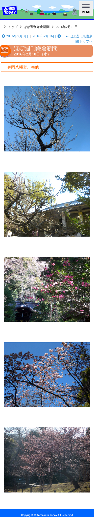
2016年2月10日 (67, 27)
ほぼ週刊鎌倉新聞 (36, 27)
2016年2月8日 (15, 36)
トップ (13, 27)
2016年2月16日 (46, 36)
